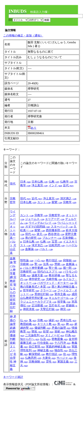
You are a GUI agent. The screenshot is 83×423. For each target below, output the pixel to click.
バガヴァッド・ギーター (55, 282)
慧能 (59, 264)
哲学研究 (31, 290)
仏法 (45, 339)
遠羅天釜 (40, 275)
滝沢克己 (40, 245)
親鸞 (57, 202)
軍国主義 (65, 361)
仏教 (54, 181)
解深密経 (37, 354)
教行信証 (54, 260)
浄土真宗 (40, 185)
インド (55, 185)
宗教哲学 (57, 215)
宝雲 (57, 241)
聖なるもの (13, 288)
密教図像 (60, 339)
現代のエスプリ (49, 271)
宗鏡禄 (27, 264)
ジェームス (34, 219)
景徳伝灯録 (13, 307)
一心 (39, 260)
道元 (42, 234)
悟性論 (27, 260)
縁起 (54, 320)
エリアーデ (54, 219)
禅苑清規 (31, 309)
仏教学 (67, 181)
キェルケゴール (61, 297)
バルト (46, 249)
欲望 (48, 331)
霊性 (51, 361)
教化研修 (57, 275)
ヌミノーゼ (13, 350)
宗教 (42, 320)
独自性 (61, 350)
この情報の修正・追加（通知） (23, 35)
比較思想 (57, 245)
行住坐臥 (45, 342)
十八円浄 (62, 342)
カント (44, 202)
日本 (25, 181)
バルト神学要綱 (35, 267)
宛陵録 (70, 260)
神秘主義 (13, 365)
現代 (13, 183)
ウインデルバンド (43, 222)
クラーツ (48, 290)
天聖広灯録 (49, 309)
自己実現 (37, 346)
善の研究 (33, 237)
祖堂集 (64, 301)
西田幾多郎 (55, 230)
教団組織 (28, 324)
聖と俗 (55, 267)
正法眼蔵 (40, 305)
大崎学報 (54, 279)
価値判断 (42, 327)
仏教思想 (33, 357)
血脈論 (32, 249)
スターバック (62, 226)
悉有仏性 (68, 320)
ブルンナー (52, 237)
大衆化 (49, 357)
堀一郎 (70, 267)
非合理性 (13, 358)
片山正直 (13, 249)
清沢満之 (68, 198)
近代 (68, 185)
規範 (13, 342)
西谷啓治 (56, 234)
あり (32, 127)
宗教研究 (13, 281)
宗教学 (70, 202)
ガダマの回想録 (37, 226)
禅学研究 (37, 279)
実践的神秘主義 (58, 346)
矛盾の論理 (13, 320)
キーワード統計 (13, 376)
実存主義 (62, 294)
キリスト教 (47, 324)
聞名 (37, 331)
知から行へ (29, 339)
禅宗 (65, 309)
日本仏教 (40, 181)
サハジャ (65, 357)
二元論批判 (34, 335)
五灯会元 (57, 305)
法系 (48, 264)
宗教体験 (37, 361)
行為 (70, 335)
